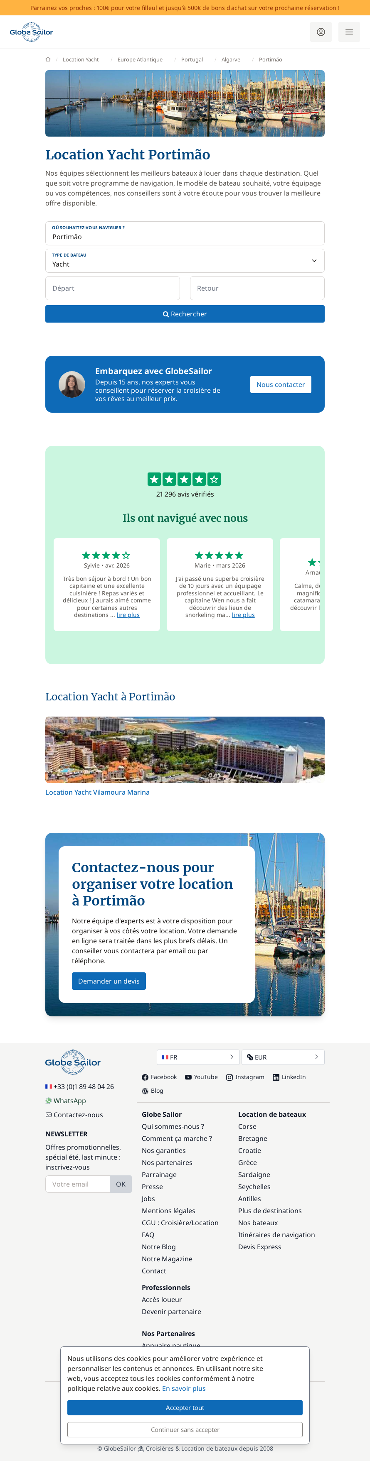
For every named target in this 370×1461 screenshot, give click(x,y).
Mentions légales (168, 1210)
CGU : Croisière (165, 1222)
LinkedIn (289, 1077)
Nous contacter (281, 384)
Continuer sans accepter (185, 1429)
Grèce (247, 1162)
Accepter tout (185, 1407)
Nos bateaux (258, 1222)
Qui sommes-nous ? (173, 1126)
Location (205, 1222)
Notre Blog (159, 1246)
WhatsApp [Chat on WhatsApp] (65, 1100)
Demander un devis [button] (109, 981)
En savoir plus (184, 1388)
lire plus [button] (128, 615)
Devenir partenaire (171, 1311)
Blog (152, 1090)
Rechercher (185, 313)
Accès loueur (162, 1299)
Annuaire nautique (171, 1345)
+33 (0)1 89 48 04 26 (79, 1086)
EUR (283, 1057)
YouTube (201, 1077)
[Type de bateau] (185, 261)
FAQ (148, 1234)
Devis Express (259, 1246)
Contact (154, 1270)
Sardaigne (254, 1174)
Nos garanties (164, 1150)
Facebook (159, 1077)
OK (121, 1184)
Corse (247, 1126)
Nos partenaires (167, 1162)
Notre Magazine (167, 1258)
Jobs (148, 1198)
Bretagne (252, 1138)
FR (198, 1057)
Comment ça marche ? (177, 1138)
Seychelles (254, 1186)
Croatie (249, 1150)
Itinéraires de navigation (276, 1234)
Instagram (245, 1077)
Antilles (249, 1198)
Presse (152, 1186)
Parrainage (159, 1174)
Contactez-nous (74, 1114)
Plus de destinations (270, 1210)
